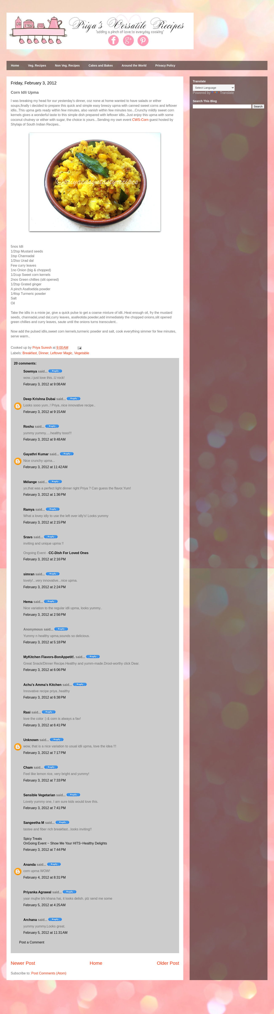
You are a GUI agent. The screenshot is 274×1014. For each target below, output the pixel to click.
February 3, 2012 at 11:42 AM (45, 467)
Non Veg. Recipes (67, 65)
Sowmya (30, 371)
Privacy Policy (165, 65)
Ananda (29, 864)
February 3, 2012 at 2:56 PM (44, 614)
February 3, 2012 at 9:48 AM (44, 439)
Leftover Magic (61, 353)
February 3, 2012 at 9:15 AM (44, 412)
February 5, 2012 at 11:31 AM (45, 932)
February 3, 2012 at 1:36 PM (44, 494)
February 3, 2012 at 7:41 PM (44, 808)
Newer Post (23, 963)
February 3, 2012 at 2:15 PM (44, 522)
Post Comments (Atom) (48, 973)
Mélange (30, 482)
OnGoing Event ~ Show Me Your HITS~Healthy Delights (65, 843)
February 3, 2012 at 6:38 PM (44, 697)
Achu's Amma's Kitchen (42, 685)
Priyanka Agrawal (37, 892)
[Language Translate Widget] (214, 87)
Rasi (27, 712)
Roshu (28, 426)
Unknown (31, 740)
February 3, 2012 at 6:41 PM (44, 725)
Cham (28, 767)
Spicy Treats (32, 838)
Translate (222, 93)
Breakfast (30, 353)
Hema (28, 602)
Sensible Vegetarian (39, 795)
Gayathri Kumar (36, 454)
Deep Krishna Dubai (39, 399)
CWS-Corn (140, 120)
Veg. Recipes (37, 65)
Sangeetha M (33, 822)
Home (15, 65)
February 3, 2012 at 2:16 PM (44, 559)
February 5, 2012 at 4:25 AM (44, 905)
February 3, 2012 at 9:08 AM (44, 384)
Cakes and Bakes (101, 65)
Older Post (168, 963)
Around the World (134, 65)
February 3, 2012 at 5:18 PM (44, 642)
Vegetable (81, 353)
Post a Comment (31, 942)
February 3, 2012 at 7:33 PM (44, 780)
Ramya (28, 509)
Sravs (28, 537)
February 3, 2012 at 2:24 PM (44, 587)
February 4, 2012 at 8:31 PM (44, 877)
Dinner (43, 353)
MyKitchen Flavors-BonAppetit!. (49, 657)
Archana (30, 920)
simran (28, 574)
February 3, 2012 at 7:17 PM (44, 753)
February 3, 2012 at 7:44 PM (44, 849)
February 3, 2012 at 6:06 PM (44, 670)
